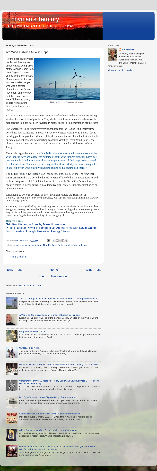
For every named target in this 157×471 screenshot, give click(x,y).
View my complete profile (120, 70)
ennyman (26, 245)
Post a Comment (18, 257)
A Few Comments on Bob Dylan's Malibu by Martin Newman (48, 430)
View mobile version (53, 276)
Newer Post (14, 269)
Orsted (61, 245)
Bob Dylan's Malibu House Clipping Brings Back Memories (47, 397)
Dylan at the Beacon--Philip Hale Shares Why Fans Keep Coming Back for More (58, 364)
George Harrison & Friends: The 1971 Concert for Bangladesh (49, 413)
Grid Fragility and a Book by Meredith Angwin (35, 224)
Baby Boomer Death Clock (32, 331)
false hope (37, 245)
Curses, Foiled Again (29, 348)
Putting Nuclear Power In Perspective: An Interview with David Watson (51, 227)
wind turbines (80, 245)
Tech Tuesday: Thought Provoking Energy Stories (38, 231)
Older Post (93, 269)
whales (68, 245)
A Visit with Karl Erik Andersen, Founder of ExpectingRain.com (49, 315)
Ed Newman (128, 49)
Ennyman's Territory (33, 19)
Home (54, 269)
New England (49, 245)
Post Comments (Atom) (30, 285)
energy (17, 245)
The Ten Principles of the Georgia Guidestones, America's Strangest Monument (58, 298)
